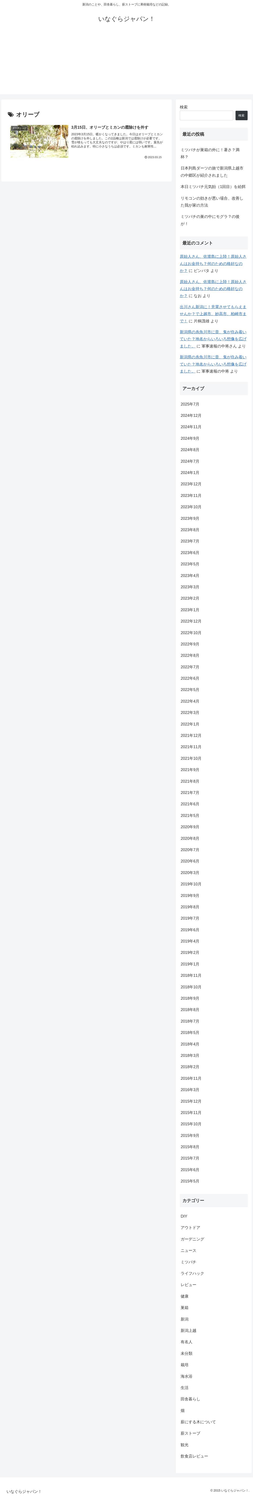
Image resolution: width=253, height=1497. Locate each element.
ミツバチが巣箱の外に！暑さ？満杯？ (210, 153)
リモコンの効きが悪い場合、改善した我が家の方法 (212, 201)
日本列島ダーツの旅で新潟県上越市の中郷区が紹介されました (212, 171)
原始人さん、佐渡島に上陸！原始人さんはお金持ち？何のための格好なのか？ (213, 263)
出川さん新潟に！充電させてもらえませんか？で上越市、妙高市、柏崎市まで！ (213, 314)
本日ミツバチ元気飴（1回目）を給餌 (213, 187)
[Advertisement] (126, 63)
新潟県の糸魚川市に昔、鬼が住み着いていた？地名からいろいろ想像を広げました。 (213, 339)
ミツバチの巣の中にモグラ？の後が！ (210, 220)
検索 (184, 107)
